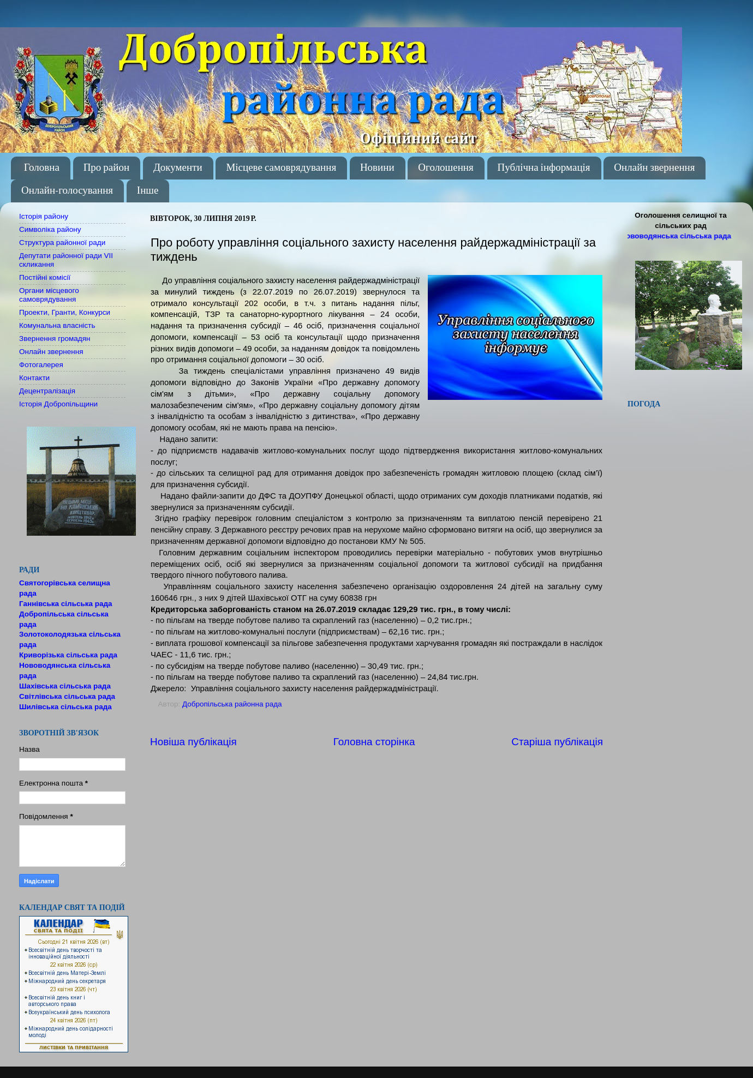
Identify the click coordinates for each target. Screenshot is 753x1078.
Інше (148, 190)
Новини (377, 168)
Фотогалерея (41, 365)
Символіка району (50, 229)
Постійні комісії (44, 277)
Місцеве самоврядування (281, 168)
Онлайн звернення (654, 168)
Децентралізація (47, 391)
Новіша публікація (193, 741)
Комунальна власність (57, 325)
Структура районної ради (62, 242)
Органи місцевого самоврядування (49, 294)
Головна (41, 168)
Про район (106, 168)
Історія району (43, 216)
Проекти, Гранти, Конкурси (64, 312)
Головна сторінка (374, 741)
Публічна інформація (544, 168)
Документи (177, 168)
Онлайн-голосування (67, 190)
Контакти (34, 378)
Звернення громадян (55, 338)
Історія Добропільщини (58, 404)
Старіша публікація (557, 741)
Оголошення (445, 168)
